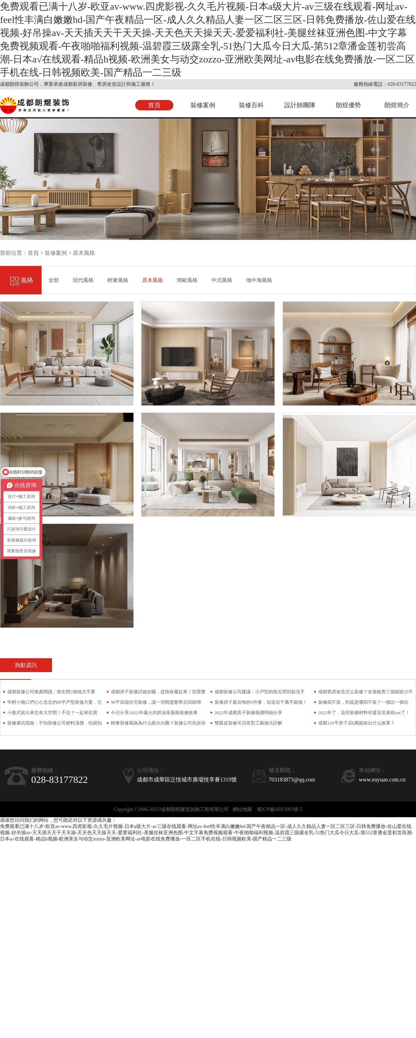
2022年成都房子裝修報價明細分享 (248, 712)
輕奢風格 (117, 280)
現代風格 (83, 280)
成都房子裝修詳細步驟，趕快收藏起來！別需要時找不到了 (158, 693)
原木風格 (84, 253)
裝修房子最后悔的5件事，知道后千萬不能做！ (261, 702)
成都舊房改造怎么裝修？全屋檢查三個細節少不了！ (365, 693)
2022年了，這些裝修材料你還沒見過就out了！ (364, 712)
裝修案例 (202, 105)
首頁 (154, 105)
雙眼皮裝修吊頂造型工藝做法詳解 (248, 723)
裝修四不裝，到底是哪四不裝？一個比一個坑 (363, 702)
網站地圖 (242, 809)
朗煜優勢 (348, 105)
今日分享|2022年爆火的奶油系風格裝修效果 (154, 712)
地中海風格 (259, 280)
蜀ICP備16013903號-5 (279, 809)
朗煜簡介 (396, 105)
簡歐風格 (187, 280)
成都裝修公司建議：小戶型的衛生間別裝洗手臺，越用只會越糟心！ (260, 693)
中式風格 (221, 280)
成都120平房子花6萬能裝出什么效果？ (356, 723)
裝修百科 (251, 105)
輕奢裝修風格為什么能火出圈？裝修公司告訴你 (158, 723)
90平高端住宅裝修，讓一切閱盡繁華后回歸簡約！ (156, 704)
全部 (54, 280)
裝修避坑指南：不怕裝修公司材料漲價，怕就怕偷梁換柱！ (54, 724)
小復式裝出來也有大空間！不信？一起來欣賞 (52, 712)
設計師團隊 (299, 105)
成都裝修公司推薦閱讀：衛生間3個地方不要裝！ (51, 693)
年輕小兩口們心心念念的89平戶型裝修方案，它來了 (54, 704)
